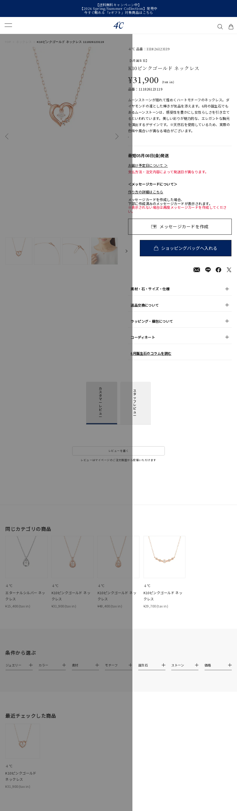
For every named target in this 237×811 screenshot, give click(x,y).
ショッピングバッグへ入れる (190, 254)
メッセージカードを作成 (184, 232)
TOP (8, 42)
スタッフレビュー (134, 409)
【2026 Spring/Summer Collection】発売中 (118, 8)
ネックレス (24, 42)
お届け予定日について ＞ (148, 172)
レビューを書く (118, 457)
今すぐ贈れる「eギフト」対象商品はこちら (118, 12)
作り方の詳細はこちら (145, 198)
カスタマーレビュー (100, 408)
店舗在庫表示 (143, 140)
